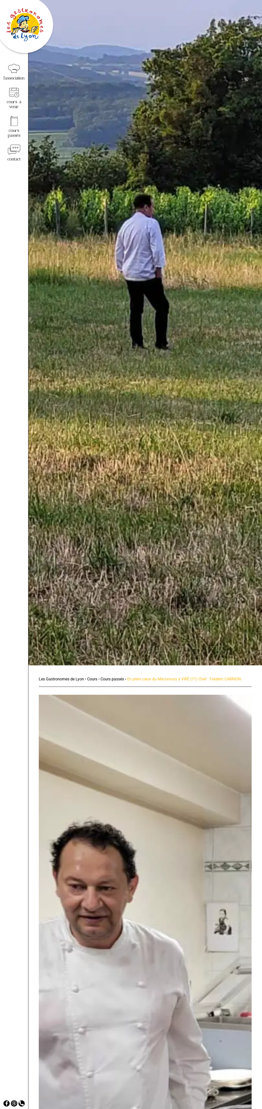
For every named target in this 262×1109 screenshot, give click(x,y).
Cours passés (112, 679)
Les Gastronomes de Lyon (61, 679)
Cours (92, 679)
